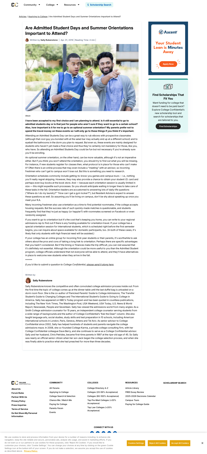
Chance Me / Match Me (60, 400)
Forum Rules (18, 393)
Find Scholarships (168, 126)
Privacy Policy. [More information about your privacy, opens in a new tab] (31, 451)
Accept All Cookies (180, 443)
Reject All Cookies (157, 443)
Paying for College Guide (137, 404)
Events (52, 412)
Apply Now (168, 64)
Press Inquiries (19, 405)
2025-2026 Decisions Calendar (140, 396)
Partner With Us (19, 397)
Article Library (132, 388)
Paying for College (58, 404)
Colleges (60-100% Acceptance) (103, 396)
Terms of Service (20, 409)
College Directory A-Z (97, 388)
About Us (16, 389)
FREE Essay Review (134, 392)
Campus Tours (132, 400)
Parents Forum (56, 408)
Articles (22, 16)
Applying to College (37, 16)
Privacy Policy (18, 401)
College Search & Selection (62, 396)
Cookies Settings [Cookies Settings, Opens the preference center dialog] (136, 443)
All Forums (54, 388)
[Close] (202, 443)
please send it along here (100, 264)
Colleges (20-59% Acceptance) (102, 392)
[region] (103, 443)
